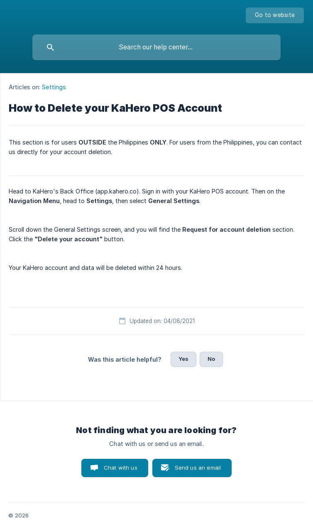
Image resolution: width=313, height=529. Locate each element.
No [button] (211, 358)
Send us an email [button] (198, 467)
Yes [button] (183, 358)
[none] (275, 15)
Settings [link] (54, 87)
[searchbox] (156, 47)
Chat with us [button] (120, 467)
